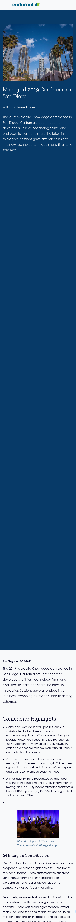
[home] (25, 5)
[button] (5, 5)
